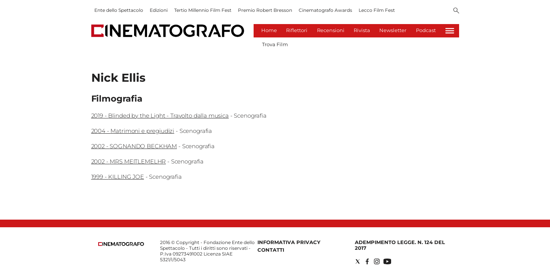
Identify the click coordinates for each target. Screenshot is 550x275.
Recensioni (331, 30)
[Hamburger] (449, 30)
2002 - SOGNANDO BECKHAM (134, 146)
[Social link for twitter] (358, 261)
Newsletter (392, 30)
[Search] (456, 11)
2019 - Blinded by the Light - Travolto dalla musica (160, 115)
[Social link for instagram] (377, 261)
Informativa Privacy (288, 242)
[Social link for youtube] (387, 261)
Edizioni (159, 10)
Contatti (270, 250)
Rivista (362, 30)
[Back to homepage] (121, 244)
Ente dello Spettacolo (118, 10)
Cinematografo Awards (325, 10)
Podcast (426, 30)
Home (269, 30)
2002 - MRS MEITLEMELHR (128, 161)
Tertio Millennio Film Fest (202, 10)
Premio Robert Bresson (265, 10)
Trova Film (275, 44)
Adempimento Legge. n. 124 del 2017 (400, 245)
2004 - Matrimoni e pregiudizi (133, 130)
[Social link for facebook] (367, 261)
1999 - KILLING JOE (117, 176)
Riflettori (296, 30)
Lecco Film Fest (377, 10)
